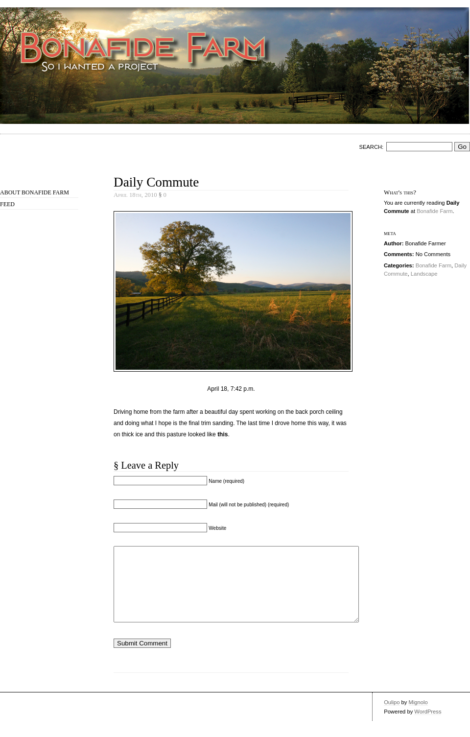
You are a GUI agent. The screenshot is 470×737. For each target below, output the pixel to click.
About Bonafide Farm (34, 192)
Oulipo (392, 717)
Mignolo (418, 717)
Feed (7, 204)
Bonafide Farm (434, 211)
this (222, 434)
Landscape (424, 274)
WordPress (427, 726)
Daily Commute (156, 182)
